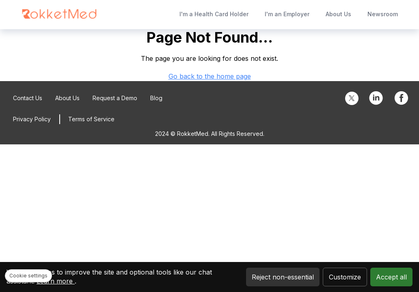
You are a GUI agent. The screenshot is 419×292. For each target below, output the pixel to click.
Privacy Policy (32, 119)
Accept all (391, 277)
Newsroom (382, 14)
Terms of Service (91, 119)
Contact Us (27, 97)
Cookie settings (28, 276)
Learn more (56, 281)
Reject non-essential (283, 277)
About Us (338, 14)
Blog (156, 97)
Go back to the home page (209, 76)
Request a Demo (115, 97)
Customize (345, 277)
